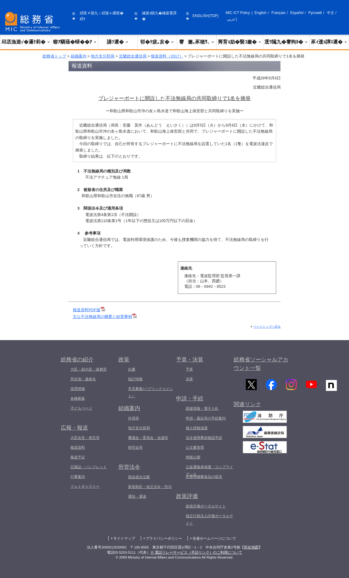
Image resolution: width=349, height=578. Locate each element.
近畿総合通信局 (133, 56)
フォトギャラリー (85, 486)
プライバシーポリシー (164, 538)
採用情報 (77, 389)
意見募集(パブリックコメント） (150, 392)
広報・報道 (74, 428)
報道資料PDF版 (89, 310)
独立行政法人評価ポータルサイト (209, 519)
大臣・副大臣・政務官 (88, 369)
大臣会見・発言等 (85, 438)
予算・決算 (189, 360)
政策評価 (187, 496)
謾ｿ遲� (118, 41)
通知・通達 (137, 496)
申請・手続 (189, 398)
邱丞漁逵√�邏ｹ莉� (26, 41)
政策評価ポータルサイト (206, 506)
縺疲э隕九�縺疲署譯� (159, 16)
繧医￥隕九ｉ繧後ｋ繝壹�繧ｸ (102, 16)
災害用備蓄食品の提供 (204, 477)
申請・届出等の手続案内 (206, 418)
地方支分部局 (102, 56)
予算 (189, 369)
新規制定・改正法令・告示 (150, 487)
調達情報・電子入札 (202, 408)
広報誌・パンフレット (88, 467)
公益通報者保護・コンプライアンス (209, 470)
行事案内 (77, 477)
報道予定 (77, 457)
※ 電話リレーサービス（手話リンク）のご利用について (196, 552)
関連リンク (247, 407)
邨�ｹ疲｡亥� (157, 41)
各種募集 (77, 398)
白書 (131, 369)
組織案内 (78, 56)
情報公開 (193, 457)
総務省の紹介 (77, 360)
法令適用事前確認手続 (204, 438)
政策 (123, 360)
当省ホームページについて (214, 538)
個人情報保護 (197, 428)
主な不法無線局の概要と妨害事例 (105, 316)
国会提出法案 (139, 477)
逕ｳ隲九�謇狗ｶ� (286, 41)
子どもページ (81, 408)
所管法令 (129, 467)
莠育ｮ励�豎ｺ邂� (240, 41)
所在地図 (251, 547)
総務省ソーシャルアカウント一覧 (261, 364)
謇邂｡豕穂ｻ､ (197, 41)
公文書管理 (195, 447)
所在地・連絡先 (83, 379)
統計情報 (135, 379)
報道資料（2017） (167, 56)
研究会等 (135, 447)
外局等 (133, 418)
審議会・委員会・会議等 (148, 438)
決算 (189, 379)
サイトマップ (124, 538)
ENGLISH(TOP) (206, 16)
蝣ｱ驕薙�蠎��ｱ (75, 41)
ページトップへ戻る (267, 326)
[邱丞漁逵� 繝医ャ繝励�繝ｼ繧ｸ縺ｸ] (33, 22)
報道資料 (77, 447)
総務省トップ (54, 56)
